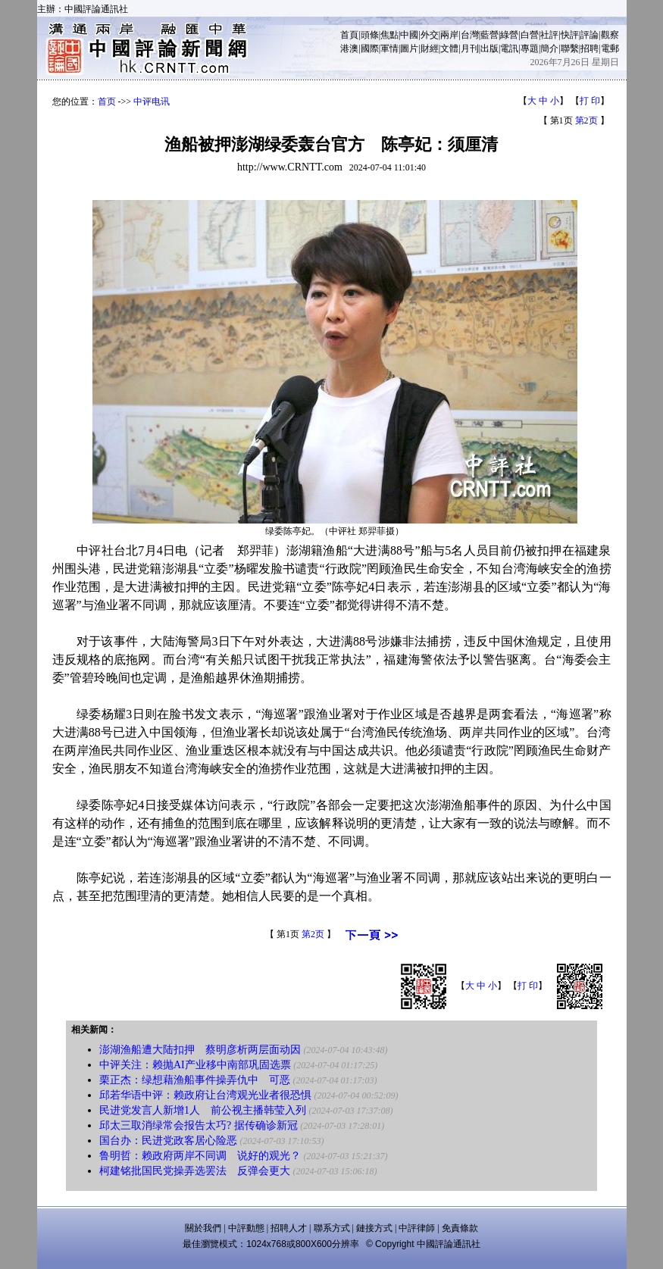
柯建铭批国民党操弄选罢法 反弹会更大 (194, 1171)
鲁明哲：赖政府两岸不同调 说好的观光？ (200, 1155)
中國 (409, 35)
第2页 (586, 120)
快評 (570, 35)
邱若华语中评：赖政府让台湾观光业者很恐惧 (205, 1095)
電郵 (610, 48)
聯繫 (570, 48)
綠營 (509, 35)
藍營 (489, 35)
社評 (549, 35)
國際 (370, 48)
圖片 (409, 48)
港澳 (349, 48)
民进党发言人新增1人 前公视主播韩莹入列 (202, 1110)
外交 (430, 35)
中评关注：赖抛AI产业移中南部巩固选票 (195, 1065)
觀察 (610, 35)
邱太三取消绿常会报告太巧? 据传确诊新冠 (198, 1125)
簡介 (549, 48)
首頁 (349, 35)
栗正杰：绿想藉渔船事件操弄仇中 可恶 (194, 1080)
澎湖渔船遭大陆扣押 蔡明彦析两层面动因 (200, 1049)
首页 (107, 101)
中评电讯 (151, 101)
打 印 (590, 100)
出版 (489, 48)
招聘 (589, 48)
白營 (530, 35)
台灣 (470, 35)
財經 (430, 48)
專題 (530, 48)
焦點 (389, 35)
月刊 (470, 48)
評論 (589, 35)
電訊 (509, 48)
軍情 (389, 48)
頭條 (370, 35)
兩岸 (449, 35)
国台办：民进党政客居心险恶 (168, 1140)
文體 (449, 48)
